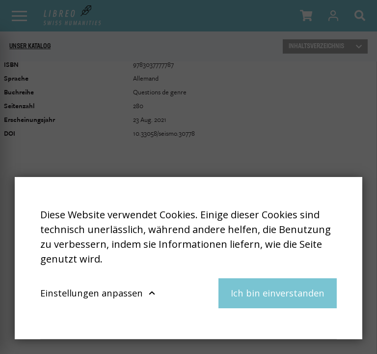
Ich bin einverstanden (277, 293)
